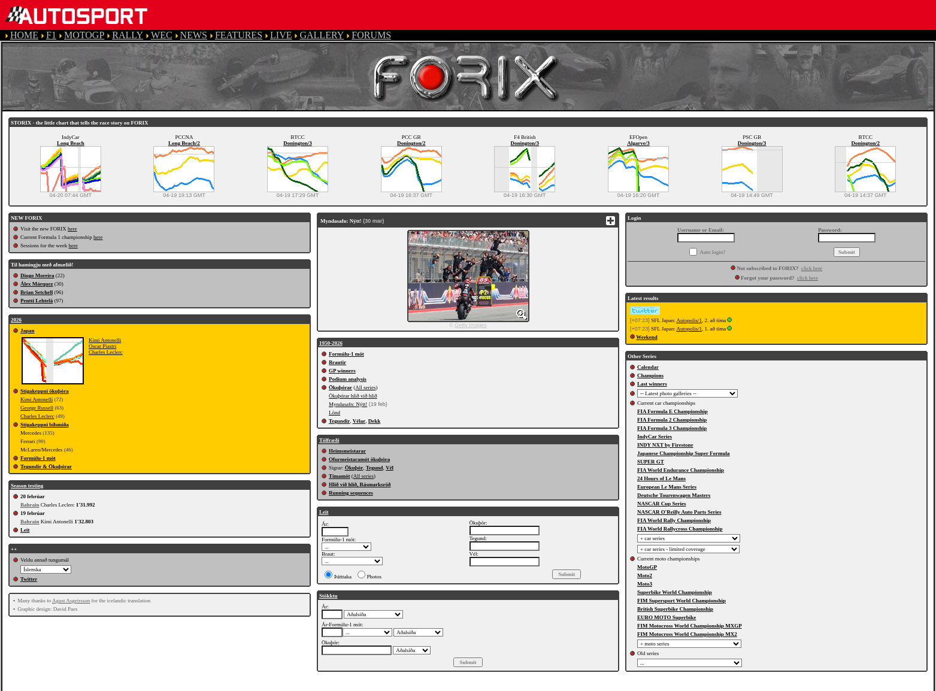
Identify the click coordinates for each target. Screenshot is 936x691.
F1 (51, 35)
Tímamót (339, 476)
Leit (25, 530)
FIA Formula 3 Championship (672, 428)
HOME (24, 35)
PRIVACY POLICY (342, 685)
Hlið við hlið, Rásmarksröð (360, 484)
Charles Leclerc (106, 352)
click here (811, 268)
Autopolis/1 (689, 320)
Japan (27, 331)
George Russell (36, 408)
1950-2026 (331, 343)
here (72, 229)
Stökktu (328, 596)
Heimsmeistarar (347, 451)
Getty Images (471, 325)
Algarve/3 (638, 143)
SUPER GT (650, 462)
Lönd (334, 413)
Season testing (27, 486)
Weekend (647, 337)
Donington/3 (297, 143)
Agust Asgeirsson (71, 601)
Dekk (374, 421)
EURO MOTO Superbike (666, 617)
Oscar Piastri (102, 346)
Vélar (359, 421)
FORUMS (371, 35)
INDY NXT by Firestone (665, 445)
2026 (16, 320)
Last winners (652, 384)
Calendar (648, 367)
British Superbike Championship (675, 609)
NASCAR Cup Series (661, 504)
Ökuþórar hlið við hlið (353, 396)
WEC (161, 35)
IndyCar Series (654, 437)
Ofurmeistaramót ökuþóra (359, 459)
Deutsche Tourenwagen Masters (673, 495)
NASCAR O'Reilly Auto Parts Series (679, 512)
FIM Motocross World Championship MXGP (689, 626)
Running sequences (351, 493)
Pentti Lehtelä (36, 301)
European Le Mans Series (666, 487)
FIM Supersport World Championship (681, 601)
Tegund (374, 468)
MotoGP (647, 567)
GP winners (342, 371)
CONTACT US (499, 685)
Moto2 (644, 575)
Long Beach (70, 143)
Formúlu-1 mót (38, 458)
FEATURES (238, 35)
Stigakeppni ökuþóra (44, 391)
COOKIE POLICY (425, 685)
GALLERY (321, 35)
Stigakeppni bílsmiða (44, 425)
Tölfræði (329, 440)
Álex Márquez (36, 284)
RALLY (127, 35)
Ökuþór (354, 468)
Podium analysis (347, 379)
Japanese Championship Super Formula (683, 453)
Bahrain (30, 505)
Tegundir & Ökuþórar (46, 466)
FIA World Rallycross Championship (679, 529)
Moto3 (644, 584)
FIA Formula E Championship (672, 411)
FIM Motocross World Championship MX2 (687, 634)
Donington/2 (411, 143)
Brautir (337, 362)
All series (365, 387)
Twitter (28, 579)
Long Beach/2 (184, 143)
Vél (389, 468)
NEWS (193, 35)
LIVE (281, 35)
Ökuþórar (340, 387)
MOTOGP (84, 35)
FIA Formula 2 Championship (672, 420)
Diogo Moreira (37, 275)
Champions (650, 375)
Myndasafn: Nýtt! (348, 404)
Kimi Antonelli (105, 340)
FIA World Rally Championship (674, 520)
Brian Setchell (36, 292)
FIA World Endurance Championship (680, 470)
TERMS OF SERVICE (252, 685)
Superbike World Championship (674, 592)
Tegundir (339, 421)
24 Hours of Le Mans (661, 478)
